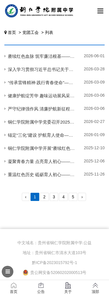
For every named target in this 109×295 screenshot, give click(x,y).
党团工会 (30, 32)
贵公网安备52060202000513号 (55, 272)
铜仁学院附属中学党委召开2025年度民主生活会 (54, 121)
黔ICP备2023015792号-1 (54, 262)
